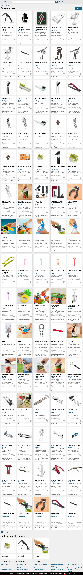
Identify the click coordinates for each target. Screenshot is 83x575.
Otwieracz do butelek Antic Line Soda (57, 132)
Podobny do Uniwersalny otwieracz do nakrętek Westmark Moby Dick (74, 112)
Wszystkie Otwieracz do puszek (24, 527)
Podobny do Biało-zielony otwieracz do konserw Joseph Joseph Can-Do (41, 181)
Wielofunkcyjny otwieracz (72, 202)
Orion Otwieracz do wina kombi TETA (40, 479)
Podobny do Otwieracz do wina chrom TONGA (74, 320)
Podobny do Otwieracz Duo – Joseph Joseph (23, 112)
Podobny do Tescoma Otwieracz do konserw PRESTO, (57, 424)
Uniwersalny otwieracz (5, 236)
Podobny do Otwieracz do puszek (57, 250)
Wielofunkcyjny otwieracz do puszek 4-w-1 (24, 411)
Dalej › (7, 532)
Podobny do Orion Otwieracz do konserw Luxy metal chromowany (24, 459)
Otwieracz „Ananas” (24, 305)
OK (65, 573)
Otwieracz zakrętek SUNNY (74, 568)
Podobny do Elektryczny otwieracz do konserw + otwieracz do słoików (24, 216)
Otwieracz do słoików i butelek (8, 375)
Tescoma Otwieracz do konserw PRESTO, (57, 410)
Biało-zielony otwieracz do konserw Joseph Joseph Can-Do (41, 168)
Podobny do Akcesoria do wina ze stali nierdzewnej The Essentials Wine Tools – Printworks (41, 43)
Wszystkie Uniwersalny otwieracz (57, 527)
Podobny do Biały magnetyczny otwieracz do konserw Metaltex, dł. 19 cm (8, 216)
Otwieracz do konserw (8, 555)
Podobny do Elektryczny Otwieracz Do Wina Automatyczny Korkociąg (41, 216)
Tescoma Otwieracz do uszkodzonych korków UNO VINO (8, 480)
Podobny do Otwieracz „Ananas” (24, 319)
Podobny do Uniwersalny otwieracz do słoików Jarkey (57, 355)
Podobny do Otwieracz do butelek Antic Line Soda (57, 147)
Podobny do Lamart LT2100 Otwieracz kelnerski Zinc (73, 494)
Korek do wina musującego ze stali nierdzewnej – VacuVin (24, 29)
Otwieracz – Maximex (57, 27)
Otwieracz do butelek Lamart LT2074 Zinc (74, 375)
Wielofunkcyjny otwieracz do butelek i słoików (41, 341)
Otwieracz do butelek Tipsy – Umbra (41, 63)
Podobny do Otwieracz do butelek (24, 250)
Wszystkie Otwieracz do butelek (7, 527)
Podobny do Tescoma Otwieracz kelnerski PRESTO (57, 459)
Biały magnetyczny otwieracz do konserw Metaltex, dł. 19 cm (8, 203)
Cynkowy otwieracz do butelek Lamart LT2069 (41, 410)
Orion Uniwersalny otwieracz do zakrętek (7, 272)
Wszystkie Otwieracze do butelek (74, 527)
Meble (2, 5)
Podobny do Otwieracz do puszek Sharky (24, 355)
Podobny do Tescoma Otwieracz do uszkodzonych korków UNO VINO (8, 494)
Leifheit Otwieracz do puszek (8, 410)
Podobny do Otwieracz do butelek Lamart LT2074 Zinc (74, 390)
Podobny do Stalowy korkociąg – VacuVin (8, 43)
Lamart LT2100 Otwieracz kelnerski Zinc (74, 480)
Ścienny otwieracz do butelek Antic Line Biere (24, 168)
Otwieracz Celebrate (22, 569)
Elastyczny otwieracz (6, 569)
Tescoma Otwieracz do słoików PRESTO (41, 445)
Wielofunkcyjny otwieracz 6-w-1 (39, 375)
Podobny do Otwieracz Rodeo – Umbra (74, 43)
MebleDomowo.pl (6, 1)
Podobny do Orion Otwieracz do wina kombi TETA (41, 494)
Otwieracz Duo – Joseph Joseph (23, 98)
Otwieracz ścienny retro (7, 568)
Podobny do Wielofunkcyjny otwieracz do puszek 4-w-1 (23, 424)
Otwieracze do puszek (41, 555)
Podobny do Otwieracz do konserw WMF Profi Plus (8, 112)
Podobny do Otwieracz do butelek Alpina (8, 355)
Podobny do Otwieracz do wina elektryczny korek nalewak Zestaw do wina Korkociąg (57, 216)
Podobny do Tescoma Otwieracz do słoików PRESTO (41, 459)
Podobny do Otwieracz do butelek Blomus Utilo (24, 77)
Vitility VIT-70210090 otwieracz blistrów (74, 445)
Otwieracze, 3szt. (21, 564)
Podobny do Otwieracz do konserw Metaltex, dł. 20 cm (8, 147)
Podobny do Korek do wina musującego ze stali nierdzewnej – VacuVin (24, 43)
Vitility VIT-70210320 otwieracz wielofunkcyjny (23, 480)
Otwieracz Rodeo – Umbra (73, 28)
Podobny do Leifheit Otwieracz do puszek (8, 424)
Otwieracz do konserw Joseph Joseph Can (41, 98)
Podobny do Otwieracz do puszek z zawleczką (74, 355)
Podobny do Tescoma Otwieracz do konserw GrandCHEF (8, 459)
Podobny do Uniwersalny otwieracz (8, 250)
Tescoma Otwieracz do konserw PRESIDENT (74, 410)
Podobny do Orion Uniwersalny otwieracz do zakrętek (7, 285)
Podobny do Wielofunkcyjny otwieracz (73, 216)
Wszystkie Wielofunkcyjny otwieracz (40, 528)
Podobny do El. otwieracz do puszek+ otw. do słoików (56, 390)
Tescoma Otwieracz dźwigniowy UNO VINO (57, 479)
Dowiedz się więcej (71, 573)
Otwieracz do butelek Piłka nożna (24, 375)
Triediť (77, 8)
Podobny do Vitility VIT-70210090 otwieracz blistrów (74, 459)
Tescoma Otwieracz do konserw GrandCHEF (8, 445)
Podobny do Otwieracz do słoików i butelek (8, 390)
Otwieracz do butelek (24, 236)
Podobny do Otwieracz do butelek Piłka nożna (24, 390)
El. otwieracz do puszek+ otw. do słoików (56, 376)
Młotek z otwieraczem (23, 568)
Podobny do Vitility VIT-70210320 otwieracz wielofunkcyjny (24, 494)
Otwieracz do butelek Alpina (8, 340)
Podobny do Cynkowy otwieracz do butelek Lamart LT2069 (41, 424)
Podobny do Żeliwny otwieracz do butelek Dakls (57, 77)
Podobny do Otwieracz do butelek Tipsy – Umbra (41, 77)
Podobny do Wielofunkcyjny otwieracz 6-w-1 (40, 390)
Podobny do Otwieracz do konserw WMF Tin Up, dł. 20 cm (57, 181)
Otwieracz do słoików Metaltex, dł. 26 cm (24, 132)
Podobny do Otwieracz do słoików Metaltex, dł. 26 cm (24, 147)
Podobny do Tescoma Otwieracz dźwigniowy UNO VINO (57, 494)
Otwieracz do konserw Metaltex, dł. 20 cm (8, 132)
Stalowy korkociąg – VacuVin (8, 28)
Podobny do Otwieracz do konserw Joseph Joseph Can (41, 112)
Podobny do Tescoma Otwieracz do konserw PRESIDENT (74, 424)
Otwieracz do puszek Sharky (24, 340)
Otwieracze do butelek (72, 514)
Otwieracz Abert (54, 568)
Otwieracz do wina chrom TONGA (73, 306)
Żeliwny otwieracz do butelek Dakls (57, 63)
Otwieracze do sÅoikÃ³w (40, 564)
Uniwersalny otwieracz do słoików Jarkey (57, 341)
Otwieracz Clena (5, 564)
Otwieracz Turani (38, 568)
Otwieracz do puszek (57, 236)
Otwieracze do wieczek (73, 564)
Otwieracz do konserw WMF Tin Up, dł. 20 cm (58, 167)
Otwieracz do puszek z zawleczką (74, 340)
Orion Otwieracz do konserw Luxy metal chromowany (24, 446)
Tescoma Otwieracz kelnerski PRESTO (57, 445)
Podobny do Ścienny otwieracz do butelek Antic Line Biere (24, 181)
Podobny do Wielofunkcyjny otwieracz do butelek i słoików (40, 355)
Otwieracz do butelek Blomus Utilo (24, 63)
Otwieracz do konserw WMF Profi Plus (8, 98)
